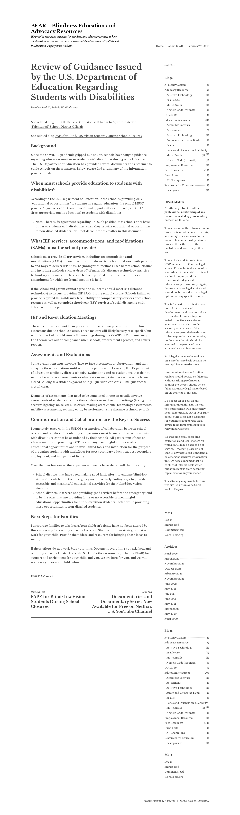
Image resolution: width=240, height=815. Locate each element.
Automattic (202, 800)
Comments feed (174, 529)
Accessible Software (178, 125)
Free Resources (174, 170)
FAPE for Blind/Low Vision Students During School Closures (98, 135)
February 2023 (173, 573)
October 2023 (173, 568)
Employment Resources (179, 165)
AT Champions (175, 180)
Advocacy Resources (177, 89)
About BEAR (175, 46)
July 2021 (170, 593)
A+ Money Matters (175, 84)
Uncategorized (173, 190)
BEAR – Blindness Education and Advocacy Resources (73, 28)
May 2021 (170, 603)
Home (160, 46)
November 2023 (174, 563)
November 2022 (174, 578)
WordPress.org (174, 535)
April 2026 (171, 553)
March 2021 (172, 608)
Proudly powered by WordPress (159, 800)
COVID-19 (47, 575)
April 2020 (171, 618)
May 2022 (170, 588)
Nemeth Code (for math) (181, 109)
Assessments (174, 130)
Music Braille (174, 105)
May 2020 (171, 613)
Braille (170, 145)
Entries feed (172, 524)
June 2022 (171, 583)
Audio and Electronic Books (183, 140)
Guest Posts (171, 175)
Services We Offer (198, 46)
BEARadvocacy (69, 107)
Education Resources (177, 120)
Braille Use (173, 99)
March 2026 (172, 558)
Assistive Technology (179, 95)
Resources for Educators (179, 185)
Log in (168, 519)
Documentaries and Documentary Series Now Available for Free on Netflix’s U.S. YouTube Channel (122, 602)
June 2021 (170, 598)
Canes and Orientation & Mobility (187, 150)
